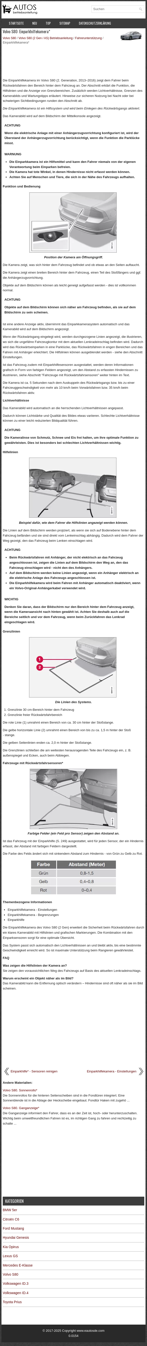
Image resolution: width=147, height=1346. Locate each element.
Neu (34, 23)
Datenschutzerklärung (95, 23)
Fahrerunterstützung (88, 38)
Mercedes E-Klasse (18, 1265)
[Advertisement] (73, 61)
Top (48, 23)
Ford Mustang (13, 1228)
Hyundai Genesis (16, 1237)
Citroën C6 (11, 1219)
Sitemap (64, 23)
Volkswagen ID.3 (15, 1283)
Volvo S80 (9, 38)
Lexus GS (10, 1256)
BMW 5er (10, 1210)
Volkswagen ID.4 (15, 1293)
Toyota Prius (12, 1302)
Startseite (16, 23)
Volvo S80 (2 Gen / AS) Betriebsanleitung (45, 38)
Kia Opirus (11, 1247)
